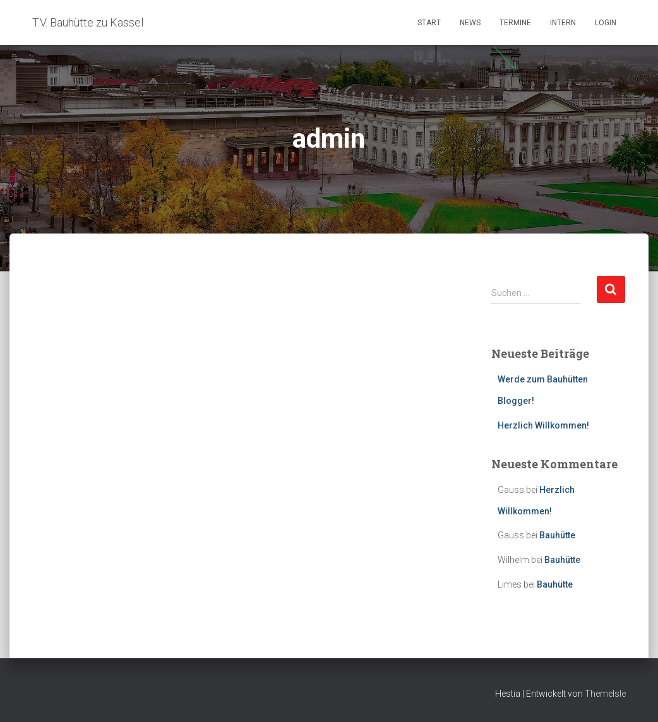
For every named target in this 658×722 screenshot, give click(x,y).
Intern (563, 22)
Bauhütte (557, 535)
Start (429, 22)
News (470, 22)
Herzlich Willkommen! (543, 425)
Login (605, 22)
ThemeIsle (605, 694)
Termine (515, 22)
